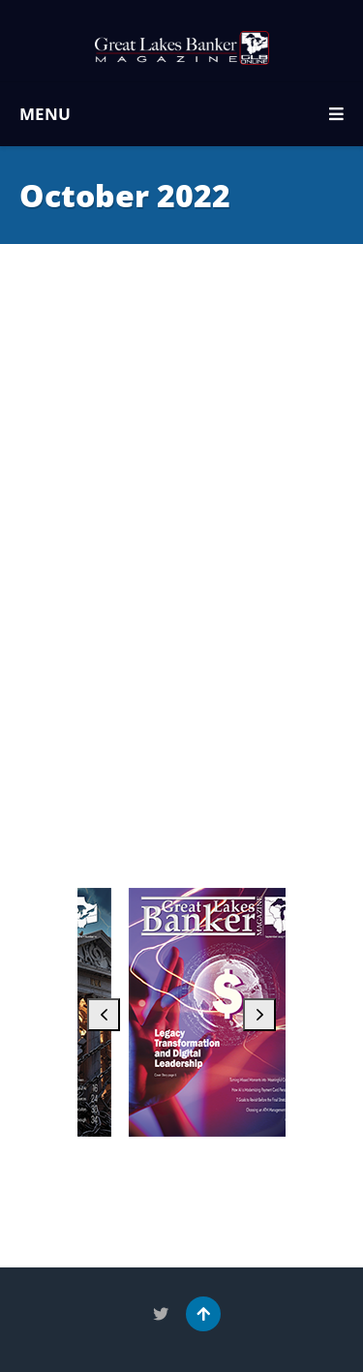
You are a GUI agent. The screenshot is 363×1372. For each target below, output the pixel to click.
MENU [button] (181, 114)
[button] (103, 1014)
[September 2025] (233, 1012)
